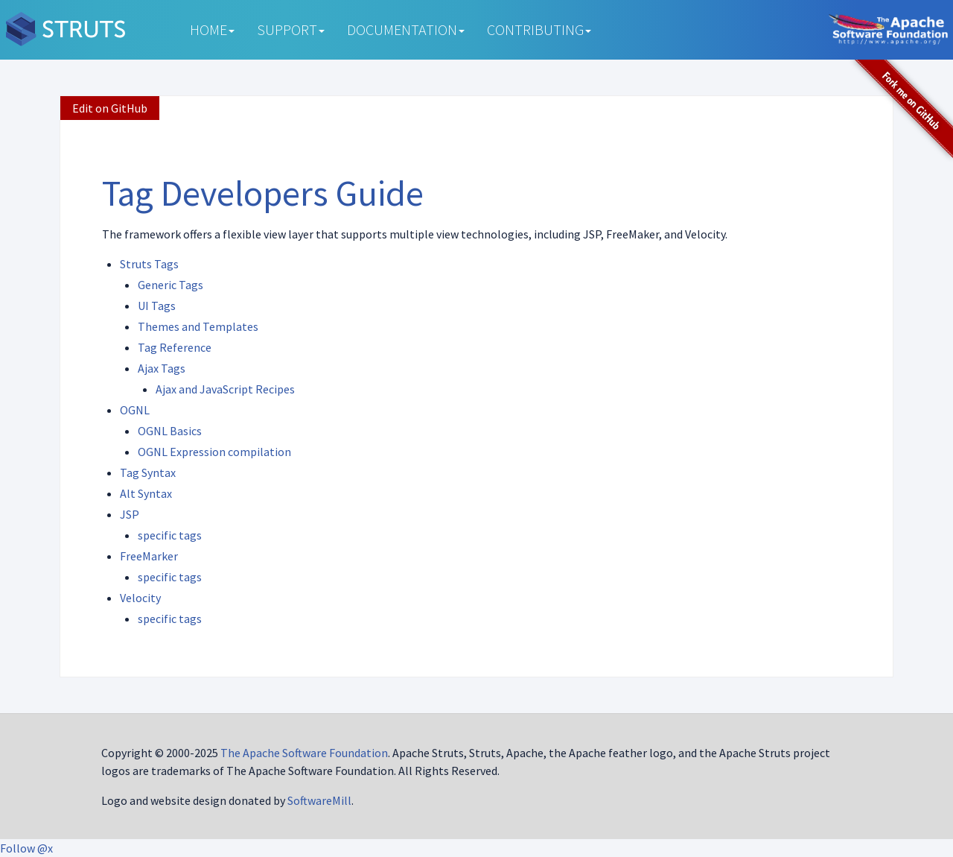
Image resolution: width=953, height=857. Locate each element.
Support (291, 29)
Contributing (539, 29)
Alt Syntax (146, 493)
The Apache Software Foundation (304, 752)
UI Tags (157, 305)
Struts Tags (149, 263)
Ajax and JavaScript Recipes (225, 389)
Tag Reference (174, 347)
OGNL (135, 409)
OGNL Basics (170, 430)
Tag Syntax (148, 472)
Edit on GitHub (109, 108)
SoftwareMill (319, 800)
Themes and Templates (198, 326)
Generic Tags (170, 284)
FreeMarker (149, 555)
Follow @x (26, 848)
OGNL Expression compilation (214, 451)
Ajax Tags (161, 368)
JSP (129, 514)
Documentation (406, 29)
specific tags (170, 535)
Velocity (140, 597)
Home (212, 29)
